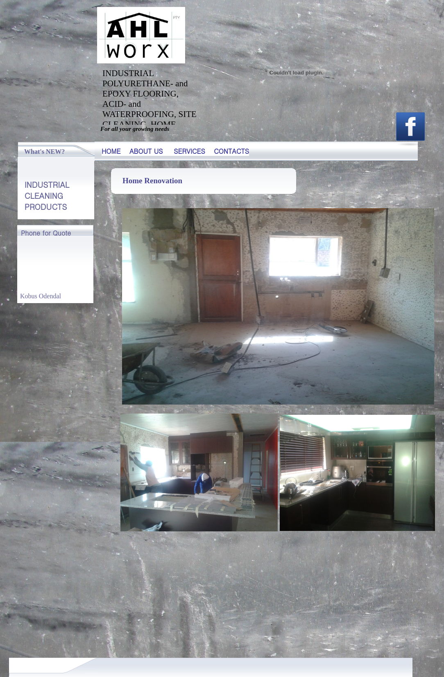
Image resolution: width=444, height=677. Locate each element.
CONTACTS (231, 151)
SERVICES (189, 151)
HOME (111, 151)
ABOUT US (146, 151)
